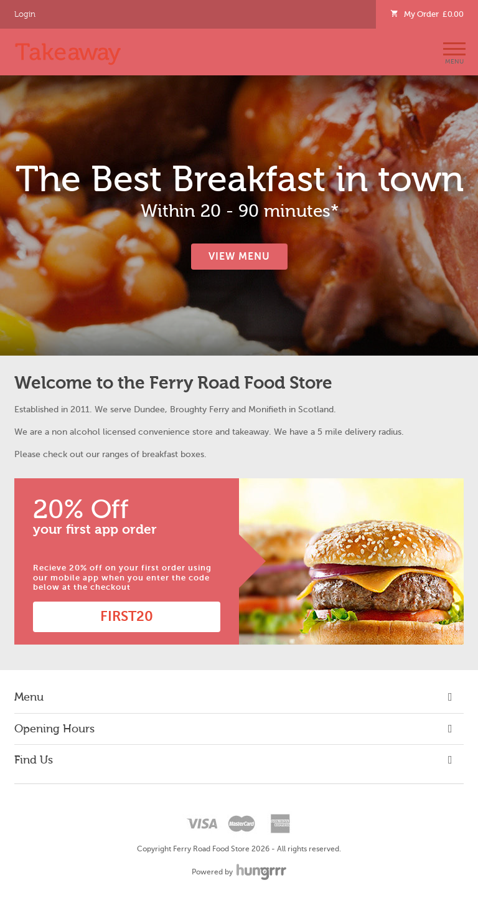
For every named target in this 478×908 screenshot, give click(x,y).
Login (24, 14)
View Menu (239, 256)
